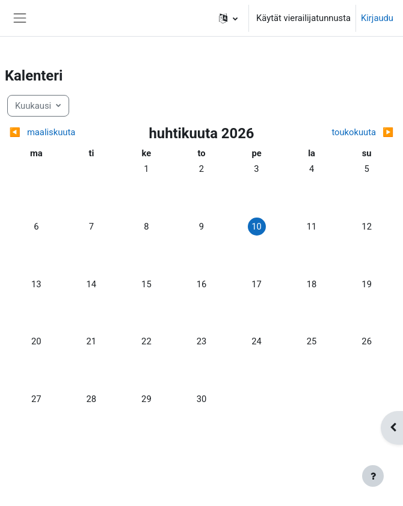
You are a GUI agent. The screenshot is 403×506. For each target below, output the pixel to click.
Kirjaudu (377, 18)
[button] (228, 18)
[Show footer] (373, 476)
